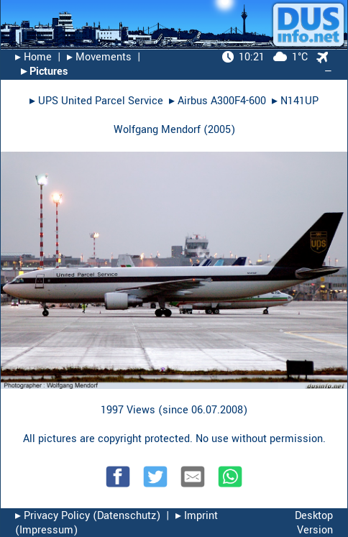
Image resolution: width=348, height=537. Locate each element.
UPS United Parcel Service (100, 101)
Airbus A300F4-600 (222, 101)
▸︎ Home (33, 57)
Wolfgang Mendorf (157, 129)
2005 (219, 129)
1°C (265, 57)
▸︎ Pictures (44, 71)
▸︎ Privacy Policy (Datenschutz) (87, 515)
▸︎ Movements (99, 57)
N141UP (299, 101)
